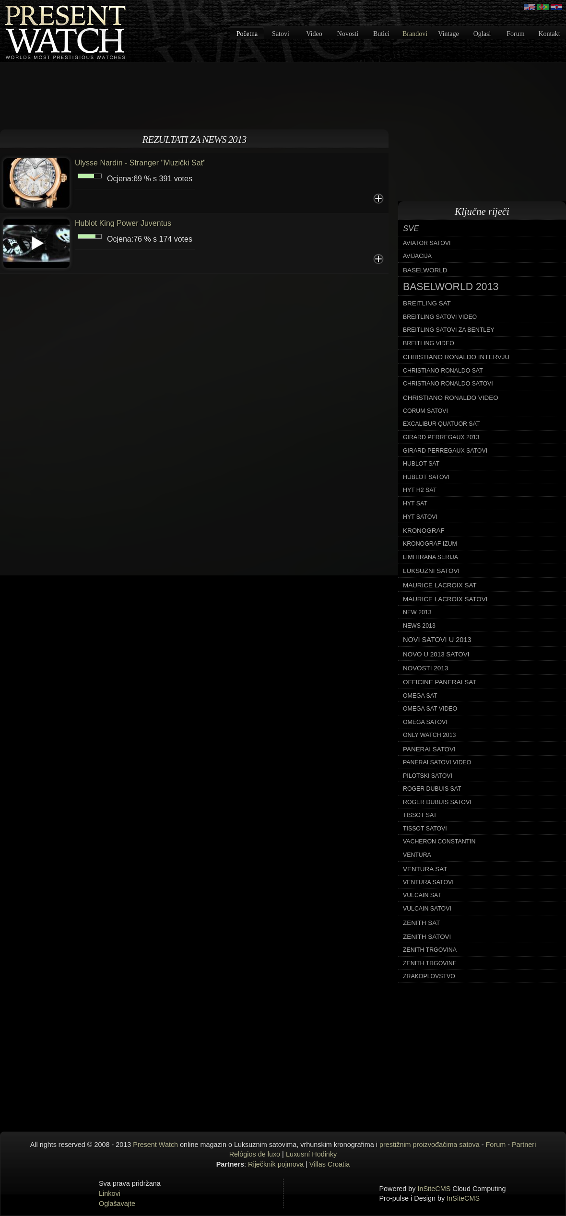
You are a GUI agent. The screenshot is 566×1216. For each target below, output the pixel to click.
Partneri (524, 1144)
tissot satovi (425, 828)
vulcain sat (422, 895)
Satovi (280, 33)
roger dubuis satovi (437, 802)
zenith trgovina (430, 950)
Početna (247, 33)
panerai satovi (429, 749)
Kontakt (549, 33)
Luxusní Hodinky (311, 1154)
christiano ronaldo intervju (456, 357)
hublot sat (421, 463)
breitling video (428, 343)
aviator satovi (426, 243)
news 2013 (419, 625)
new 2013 (417, 612)
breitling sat (427, 303)
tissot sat (420, 815)
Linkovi (109, 1193)
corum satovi (425, 411)
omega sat (420, 695)
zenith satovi (427, 936)
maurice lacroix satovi (445, 599)
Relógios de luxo (254, 1154)
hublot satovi (426, 477)
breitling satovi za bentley (448, 330)
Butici (381, 33)
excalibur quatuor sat (441, 424)
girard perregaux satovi (445, 450)
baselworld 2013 (450, 286)
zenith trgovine (430, 963)
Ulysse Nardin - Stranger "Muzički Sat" (140, 163)
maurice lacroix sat (440, 585)
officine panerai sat (439, 682)
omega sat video (430, 708)
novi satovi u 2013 (437, 639)
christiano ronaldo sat (443, 370)
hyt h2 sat (419, 490)
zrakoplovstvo (429, 976)
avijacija (417, 256)
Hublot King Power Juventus (123, 223)
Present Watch (155, 1144)
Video (314, 33)
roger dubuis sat (432, 788)
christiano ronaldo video (450, 397)
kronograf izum (430, 543)
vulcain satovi (427, 908)
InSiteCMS (434, 1189)
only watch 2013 (429, 735)
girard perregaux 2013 (441, 437)
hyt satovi (420, 517)
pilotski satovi (427, 775)
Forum (515, 33)
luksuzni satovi (431, 570)
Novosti (347, 33)
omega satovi (425, 722)
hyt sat (415, 503)
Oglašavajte (117, 1203)
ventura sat (425, 869)
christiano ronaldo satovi (448, 383)
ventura (417, 855)
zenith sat (421, 922)
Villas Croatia (329, 1164)
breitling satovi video (440, 317)
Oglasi (482, 33)
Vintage (448, 33)
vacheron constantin (439, 841)
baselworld (425, 270)
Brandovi (414, 33)
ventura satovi (428, 882)
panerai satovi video (437, 762)
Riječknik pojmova (276, 1164)
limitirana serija (430, 557)
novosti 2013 (425, 668)
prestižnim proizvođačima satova (429, 1144)
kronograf (424, 530)
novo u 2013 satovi (436, 654)
